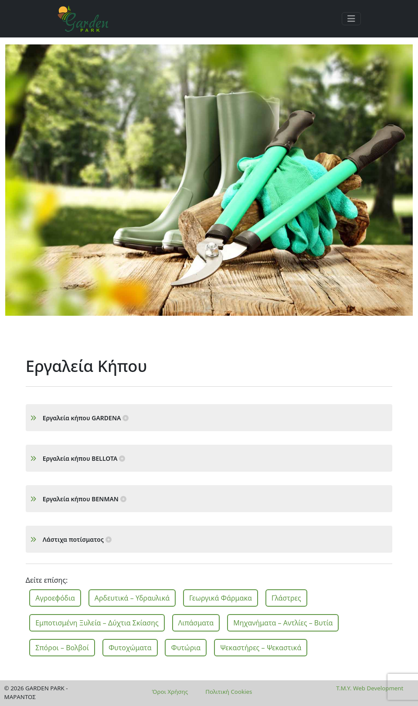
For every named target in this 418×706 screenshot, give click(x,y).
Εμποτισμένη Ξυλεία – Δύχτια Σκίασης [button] (97, 623)
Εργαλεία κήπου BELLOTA (77, 458)
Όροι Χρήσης (170, 692)
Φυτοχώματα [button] (130, 647)
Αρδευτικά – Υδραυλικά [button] (132, 598)
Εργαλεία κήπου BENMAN (78, 499)
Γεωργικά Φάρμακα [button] (220, 598)
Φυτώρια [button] (186, 647)
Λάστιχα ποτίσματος (71, 539)
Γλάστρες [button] (286, 598)
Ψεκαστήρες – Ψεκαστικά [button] (260, 647)
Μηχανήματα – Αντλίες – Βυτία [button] (283, 623)
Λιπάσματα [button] (196, 623)
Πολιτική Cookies (228, 692)
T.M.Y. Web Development (369, 688)
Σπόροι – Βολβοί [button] (62, 647)
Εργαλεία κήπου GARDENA (79, 418)
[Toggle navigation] (351, 18)
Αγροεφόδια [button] (55, 598)
